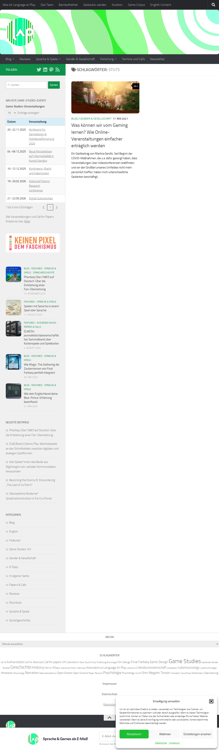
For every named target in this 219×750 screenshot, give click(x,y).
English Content (160, 5)
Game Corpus (136, 5)
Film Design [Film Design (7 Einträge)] (124, 662)
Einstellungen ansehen (197, 734)
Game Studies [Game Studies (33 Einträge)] (185, 661)
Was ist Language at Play (19, 5)
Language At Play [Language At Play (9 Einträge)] (115, 667)
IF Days (13, 567)
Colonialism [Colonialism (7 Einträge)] (72, 662)
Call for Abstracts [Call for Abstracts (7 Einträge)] (34, 662)
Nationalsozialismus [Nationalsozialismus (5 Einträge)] (47, 673)
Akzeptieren (134, 734)
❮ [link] (43, 207)
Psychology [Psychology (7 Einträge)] (128, 672)
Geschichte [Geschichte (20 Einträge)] (20, 667)
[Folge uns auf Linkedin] (45, 69)
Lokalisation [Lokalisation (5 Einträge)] (172, 668)
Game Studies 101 (20, 549)
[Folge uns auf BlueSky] (39, 69)
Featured (36, 268)
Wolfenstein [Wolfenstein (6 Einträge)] (197, 673)
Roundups (15, 602)
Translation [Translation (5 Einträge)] (175, 673)
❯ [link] (57, 207)
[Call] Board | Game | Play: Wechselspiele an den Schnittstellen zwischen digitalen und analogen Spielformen (32, 448)
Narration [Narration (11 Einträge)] (32, 673)
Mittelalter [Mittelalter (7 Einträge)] (7, 672)
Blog (8, 59)
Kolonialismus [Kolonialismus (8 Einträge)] (94, 667)
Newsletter (157, 59)
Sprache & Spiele (47, 59)
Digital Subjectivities (41, 198)
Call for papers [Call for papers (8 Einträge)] (53, 662)
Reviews (25, 59)
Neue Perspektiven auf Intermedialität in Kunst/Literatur (41, 156)
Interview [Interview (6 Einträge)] (81, 667)
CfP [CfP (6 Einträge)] (64, 662)
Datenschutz (161, 742)
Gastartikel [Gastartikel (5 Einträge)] (206, 662)
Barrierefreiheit (68, 5)
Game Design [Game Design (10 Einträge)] (159, 662)
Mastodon (109, 704)
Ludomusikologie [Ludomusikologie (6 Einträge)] (208, 667)
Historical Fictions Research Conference (39, 185)
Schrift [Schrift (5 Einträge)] (138, 673)
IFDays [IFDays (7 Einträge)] (56, 667)
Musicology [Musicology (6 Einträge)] (18, 673)
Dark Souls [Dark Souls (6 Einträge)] (85, 662)
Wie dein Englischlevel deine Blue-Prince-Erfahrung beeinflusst (41, 398)
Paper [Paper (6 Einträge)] (91, 673)
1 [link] (50, 207)
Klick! (27, 221)
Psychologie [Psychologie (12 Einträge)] (112, 672)
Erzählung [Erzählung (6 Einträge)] (101, 662)
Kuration (117, 5)
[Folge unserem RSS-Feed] (57, 69)
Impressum (174, 742)
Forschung (107, 59)
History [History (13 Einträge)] (38, 667)
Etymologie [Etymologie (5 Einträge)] (112, 662)
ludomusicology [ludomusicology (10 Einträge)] (189, 667)
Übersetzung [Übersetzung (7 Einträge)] (211, 672)
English (13, 531)
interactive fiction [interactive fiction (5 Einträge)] (68, 668)
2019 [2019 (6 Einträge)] (3, 662)
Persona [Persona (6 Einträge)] (99, 673)
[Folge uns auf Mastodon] (51, 69)
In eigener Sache (46, 322)
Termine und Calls (133, 59)
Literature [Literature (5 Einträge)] (131, 668)
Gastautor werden (94, 5)
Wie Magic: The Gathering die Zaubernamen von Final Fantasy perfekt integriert (41, 368)
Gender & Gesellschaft (80, 59)
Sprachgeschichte (43, 272)
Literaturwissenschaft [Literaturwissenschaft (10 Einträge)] (151, 667)
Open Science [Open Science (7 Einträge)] (80, 672)
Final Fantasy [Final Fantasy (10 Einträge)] (140, 662)
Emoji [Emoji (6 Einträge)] (93, 662)
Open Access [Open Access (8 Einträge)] (64, 673)
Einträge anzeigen (28, 113)
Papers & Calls (32, 327)
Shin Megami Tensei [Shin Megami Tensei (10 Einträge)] (156, 673)
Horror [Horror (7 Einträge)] (48, 667)
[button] (211, 701)
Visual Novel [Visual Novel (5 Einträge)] (186, 673)
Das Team (47, 5)
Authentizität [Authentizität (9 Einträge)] (15, 662)
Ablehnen (165, 734)
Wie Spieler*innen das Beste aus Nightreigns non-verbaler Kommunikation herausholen (31, 466)
